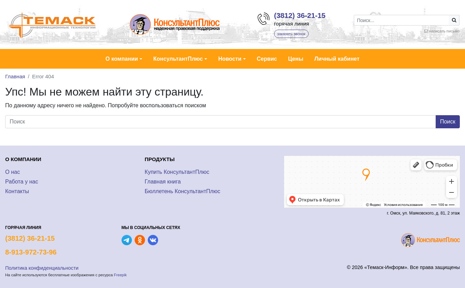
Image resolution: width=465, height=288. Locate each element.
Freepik (120, 275)
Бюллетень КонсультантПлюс (182, 191)
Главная (15, 76)
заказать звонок (291, 34)
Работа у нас (21, 182)
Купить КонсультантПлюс (177, 172)
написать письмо (444, 31)
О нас (12, 172)
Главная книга (163, 182)
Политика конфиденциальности (41, 268)
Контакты (17, 191)
